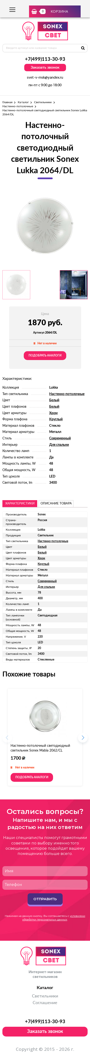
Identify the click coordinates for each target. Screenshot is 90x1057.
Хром (53, 413)
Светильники (43, 102)
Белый (54, 400)
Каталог (23, 102)
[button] (83, 739)
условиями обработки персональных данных (53, 917)
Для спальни (59, 445)
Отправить (45, 899)
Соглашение (45, 1003)
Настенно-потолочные (17, 106)
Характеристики (20, 503)
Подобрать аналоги (45, 355)
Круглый (56, 419)
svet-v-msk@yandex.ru (45, 78)
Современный (60, 438)
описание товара (56, 503)
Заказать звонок (45, 67)
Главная (7, 102)
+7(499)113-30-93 (45, 59)
